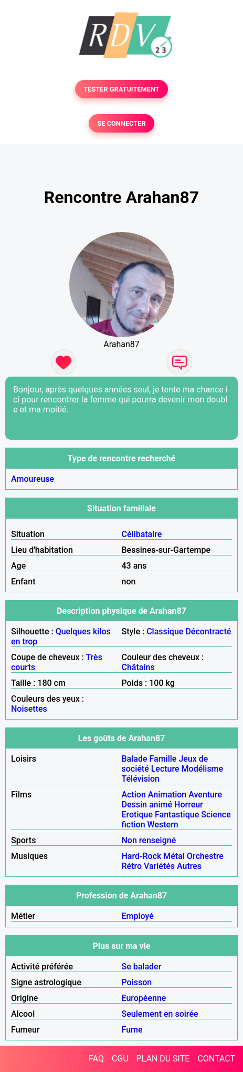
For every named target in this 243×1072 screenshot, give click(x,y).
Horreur (188, 805)
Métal (174, 856)
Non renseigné (149, 840)
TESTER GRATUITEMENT (121, 89)
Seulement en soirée (160, 1014)
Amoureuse (32, 479)
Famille (163, 759)
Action (134, 795)
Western (162, 825)
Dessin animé (147, 805)
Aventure (205, 795)
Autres (189, 866)
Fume (132, 1030)
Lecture (165, 769)
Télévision (141, 779)
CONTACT (216, 1059)
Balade (134, 759)
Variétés (159, 866)
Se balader (142, 967)
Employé (138, 916)
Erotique (137, 815)
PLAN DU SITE (163, 1059)
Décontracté (208, 631)
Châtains (138, 667)
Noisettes (29, 709)
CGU (120, 1059)
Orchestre (205, 856)
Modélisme (203, 769)
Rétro (132, 866)
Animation (167, 795)
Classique (164, 631)
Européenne (144, 998)
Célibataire (142, 534)
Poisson (137, 982)
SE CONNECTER (121, 123)
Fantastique (177, 815)
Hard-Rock (142, 856)
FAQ (96, 1059)
